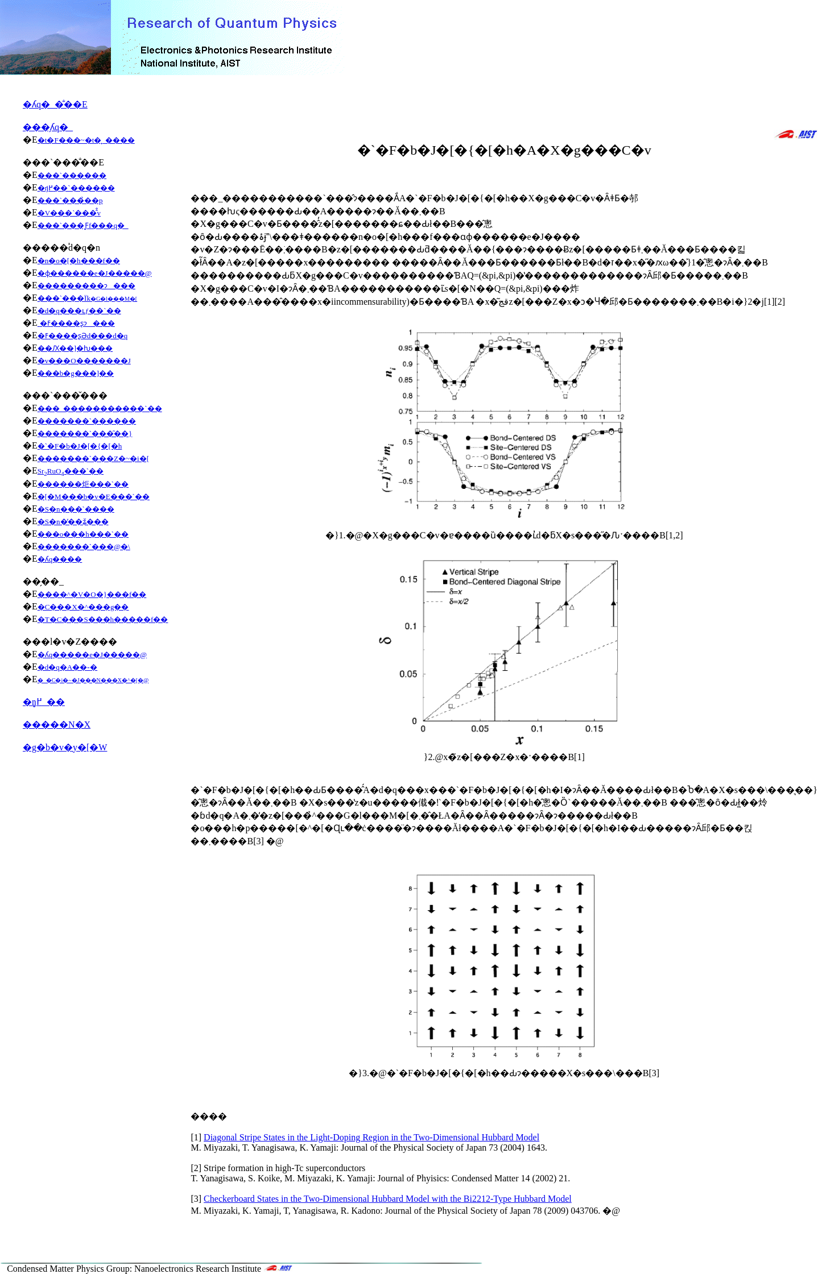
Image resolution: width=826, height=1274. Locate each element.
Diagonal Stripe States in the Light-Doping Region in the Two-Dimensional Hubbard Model (371, 1137)
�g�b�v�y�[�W (65, 747)
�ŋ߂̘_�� (44, 702)
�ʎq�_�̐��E (55, 104)
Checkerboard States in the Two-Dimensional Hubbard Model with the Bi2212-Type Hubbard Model (388, 1199)
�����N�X (56, 724)
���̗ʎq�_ (48, 127)
